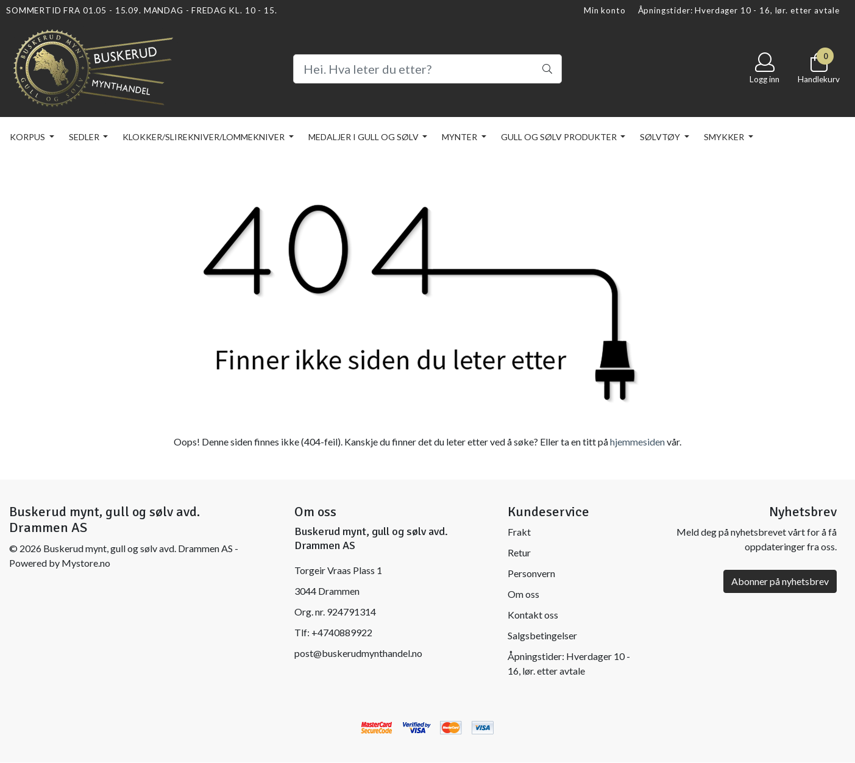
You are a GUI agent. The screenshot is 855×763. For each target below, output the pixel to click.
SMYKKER (725, 137)
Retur (519, 552)
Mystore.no (86, 563)
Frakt (519, 532)
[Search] (427, 68)
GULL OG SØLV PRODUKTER (560, 137)
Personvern (531, 573)
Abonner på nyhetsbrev (780, 581)
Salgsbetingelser (542, 635)
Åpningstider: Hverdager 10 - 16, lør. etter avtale (739, 10)
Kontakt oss (533, 614)
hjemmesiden (637, 441)
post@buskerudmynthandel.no (358, 653)
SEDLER (85, 137)
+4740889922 (341, 632)
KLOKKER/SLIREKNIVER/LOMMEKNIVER (204, 137)
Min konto (605, 10)
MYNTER (460, 137)
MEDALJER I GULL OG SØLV (364, 137)
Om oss (523, 594)
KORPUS (28, 137)
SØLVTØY (661, 137)
